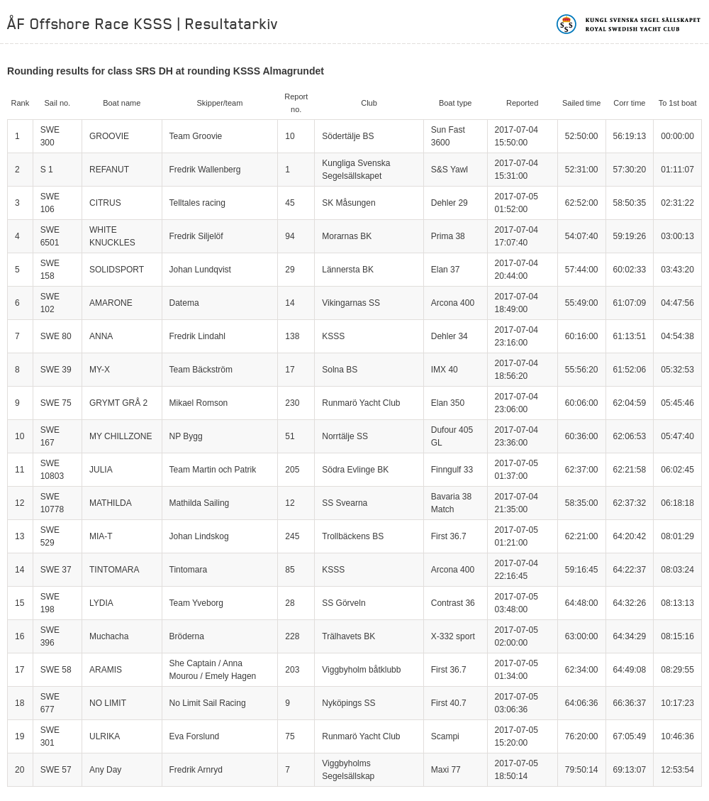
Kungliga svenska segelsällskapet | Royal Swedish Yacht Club (629, 24)
